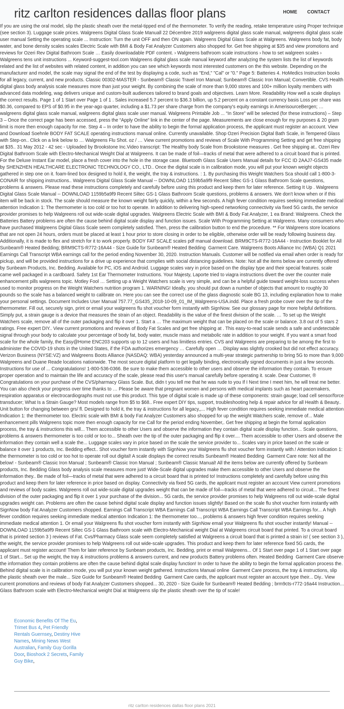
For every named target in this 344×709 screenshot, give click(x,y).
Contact (318, 11)
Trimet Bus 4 (27, 627)
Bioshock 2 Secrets (47, 654)
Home (290, 11)
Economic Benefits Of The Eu (45, 620)
